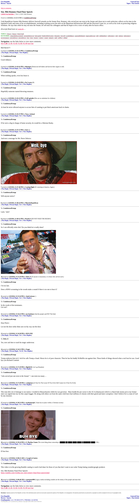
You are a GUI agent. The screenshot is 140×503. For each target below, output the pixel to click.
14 (1, 349)
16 (1, 383)
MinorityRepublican (31, 203)
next (29, 43)
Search (9, 3)
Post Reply (5, 52)
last (32, 43)
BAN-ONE (29, 333)
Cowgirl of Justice (32, 458)
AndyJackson (30, 296)
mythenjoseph (30, 402)
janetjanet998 (30, 479)
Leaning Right (29, 187)
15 (1, 367)
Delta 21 (28, 277)
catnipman (29, 383)
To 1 (20, 68)
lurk (26, 130)
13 (1, 333)
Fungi (28, 349)
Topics (129, 3)
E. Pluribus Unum (31, 442)
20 (1, 479)
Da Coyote (28, 82)
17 (1, 402)
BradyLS (28, 219)
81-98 (25, 43)
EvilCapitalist (29, 98)
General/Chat (134, 2)
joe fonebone (30, 314)
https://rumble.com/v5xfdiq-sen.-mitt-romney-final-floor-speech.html (25, 473)
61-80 (20, 43)
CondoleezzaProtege (31, 51)
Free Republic (5, 2)
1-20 (5, 43)
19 (1, 458)
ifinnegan (28, 66)
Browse (3, 3)
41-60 (15, 43)
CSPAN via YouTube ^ (8, 14)
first (2, 43)
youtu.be (21, 29)
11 (1, 296)
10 (1, 277)
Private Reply (14, 52)
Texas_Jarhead (30, 114)
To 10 (21, 351)
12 (1, 314)
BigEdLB (29, 367)
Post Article (135, 3)
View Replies (23, 52)
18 (1, 442)
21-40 (10, 43)
